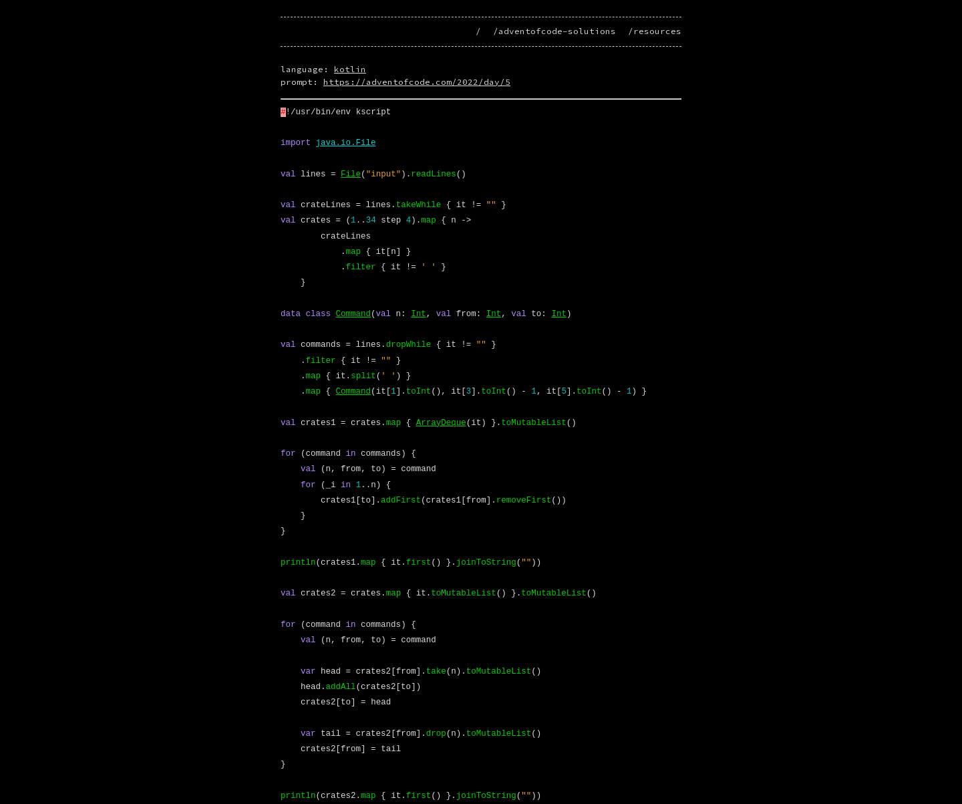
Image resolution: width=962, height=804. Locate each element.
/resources (654, 31)
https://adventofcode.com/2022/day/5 (416, 82)
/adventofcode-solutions (554, 31)
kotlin (350, 69)
